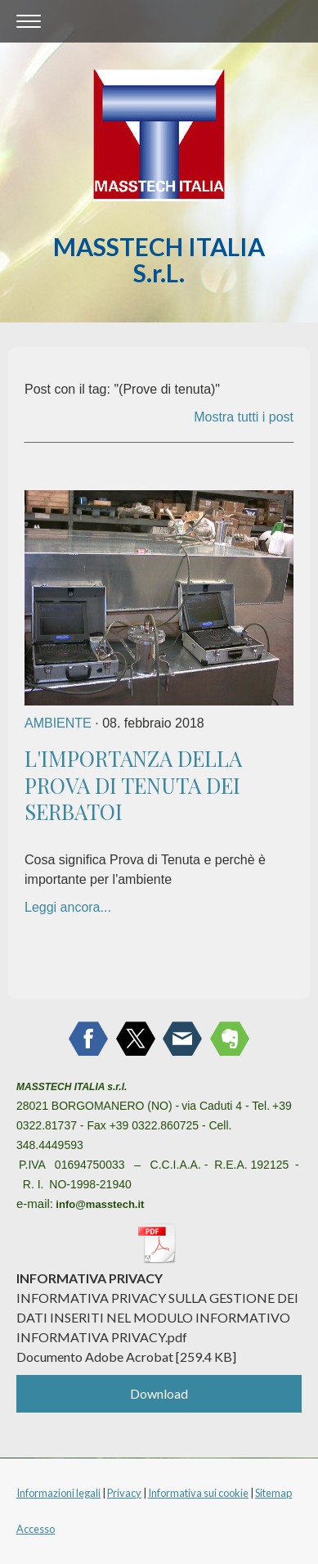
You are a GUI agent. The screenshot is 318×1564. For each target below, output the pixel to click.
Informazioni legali (58, 1492)
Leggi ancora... (68, 907)
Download (159, 1393)
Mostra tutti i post (243, 417)
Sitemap (273, 1492)
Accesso (35, 1528)
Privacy (124, 1492)
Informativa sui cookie (198, 1492)
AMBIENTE (58, 723)
